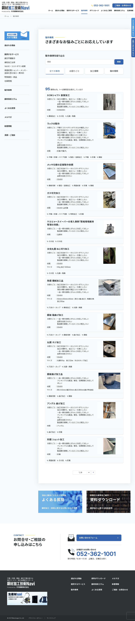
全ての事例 (55, 71)
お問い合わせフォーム (88, 538)
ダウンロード (94, 10)
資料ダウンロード (98, 578)
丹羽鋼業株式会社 (17, 11)
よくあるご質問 (106, 10)
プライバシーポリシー (35, 618)
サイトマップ (51, 618)
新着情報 (8, 126)
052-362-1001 (101, 5)
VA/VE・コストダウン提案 (15, 66)
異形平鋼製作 (9, 58)
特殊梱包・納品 (10, 77)
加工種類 (94, 71)
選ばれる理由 (59, 10)
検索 (119, 62)
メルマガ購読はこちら (133, 27)
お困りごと (74, 71)
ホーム (50, 10)
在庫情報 (130, 10)
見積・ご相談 (9, 135)
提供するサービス (73, 10)
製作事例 (84, 10)
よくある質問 (9, 108)
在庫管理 (8, 81)
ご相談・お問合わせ (123, 5)
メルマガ (8, 117)
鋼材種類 (114, 71)
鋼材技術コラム (119, 10)
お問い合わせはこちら (133, 48)
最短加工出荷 (9, 62)
